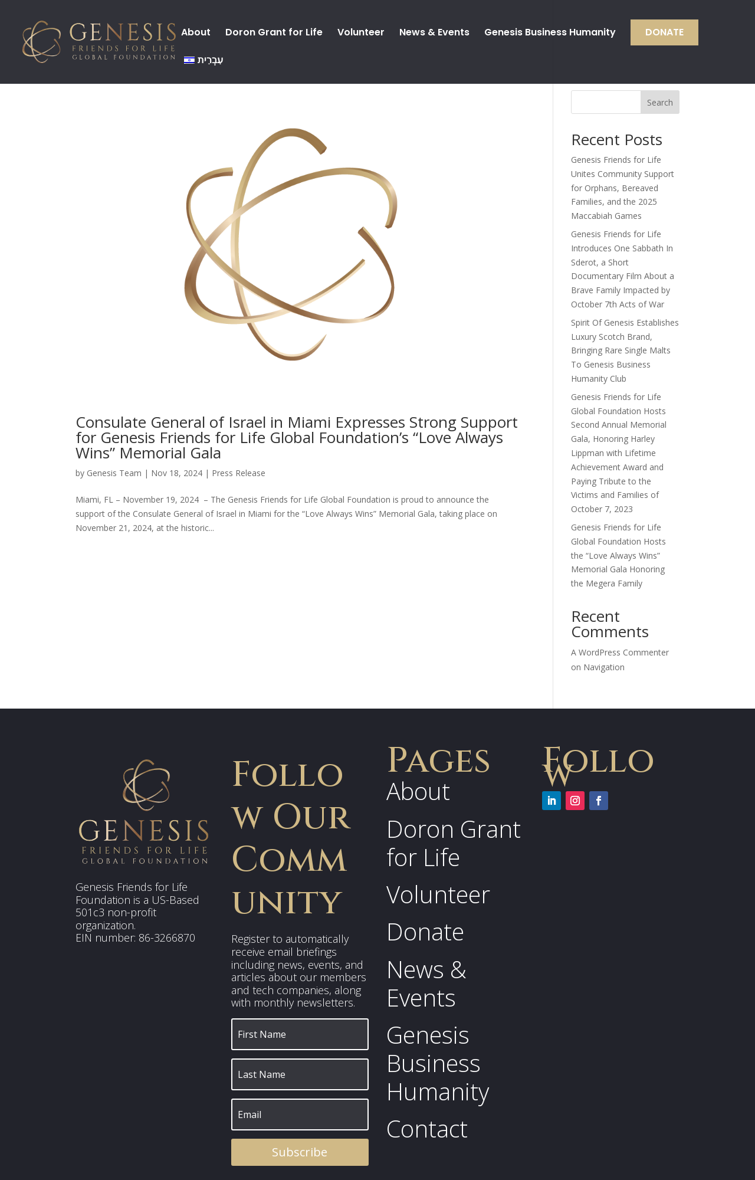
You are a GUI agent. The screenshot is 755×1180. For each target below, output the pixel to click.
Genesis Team (114, 472)
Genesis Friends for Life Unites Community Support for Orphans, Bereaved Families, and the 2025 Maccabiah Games (622, 187)
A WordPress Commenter (620, 652)
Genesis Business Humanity (550, 33)
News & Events (434, 33)
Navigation (604, 667)
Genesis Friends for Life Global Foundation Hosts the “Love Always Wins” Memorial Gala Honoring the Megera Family (618, 555)
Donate (664, 32)
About (196, 33)
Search (660, 102)
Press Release (238, 472)
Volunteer (361, 33)
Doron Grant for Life (274, 33)
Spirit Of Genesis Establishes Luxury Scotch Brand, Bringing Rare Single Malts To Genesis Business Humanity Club (625, 350)
